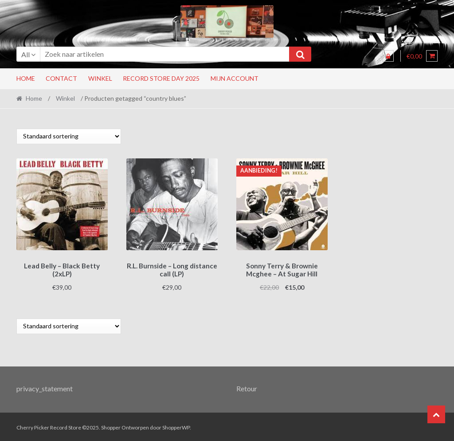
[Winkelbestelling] (68, 136)
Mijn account (234, 78)
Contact (61, 78)
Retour (246, 386)
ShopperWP (176, 426)
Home (25, 78)
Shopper (111, 426)
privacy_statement (44, 386)
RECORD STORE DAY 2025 (161, 78)
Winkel (100, 78)
